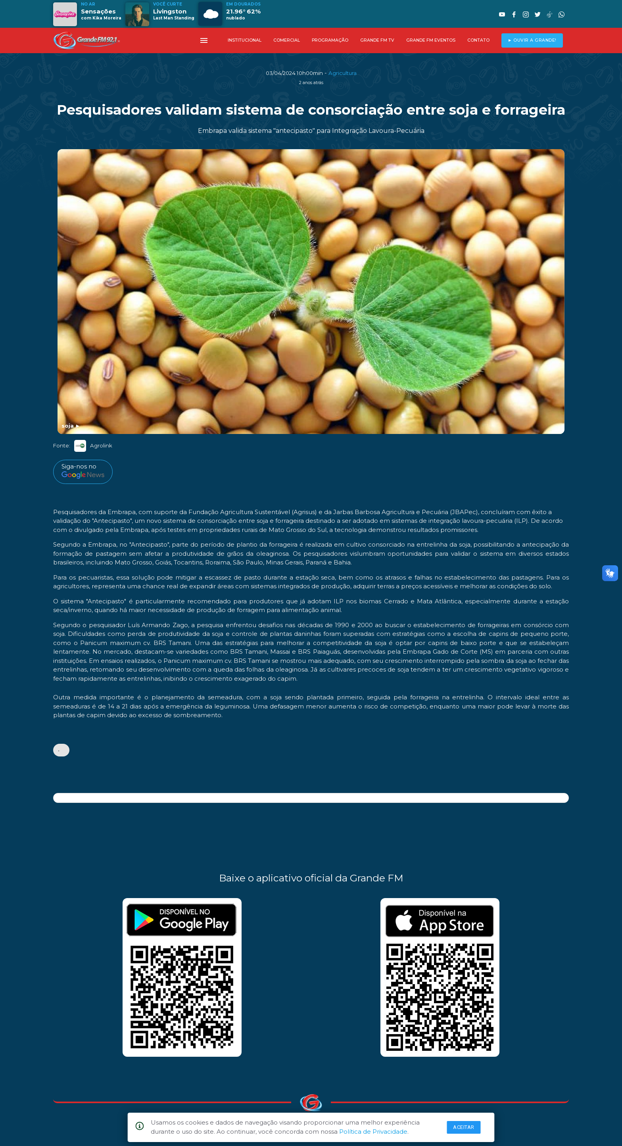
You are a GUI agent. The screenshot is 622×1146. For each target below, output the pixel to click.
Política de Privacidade (373, 1131)
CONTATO (478, 40)
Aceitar (463, 1127)
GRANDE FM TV (377, 40)
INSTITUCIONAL (244, 40)
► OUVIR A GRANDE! (532, 40)
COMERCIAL (286, 40)
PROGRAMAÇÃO (330, 40)
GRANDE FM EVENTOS (430, 40)
